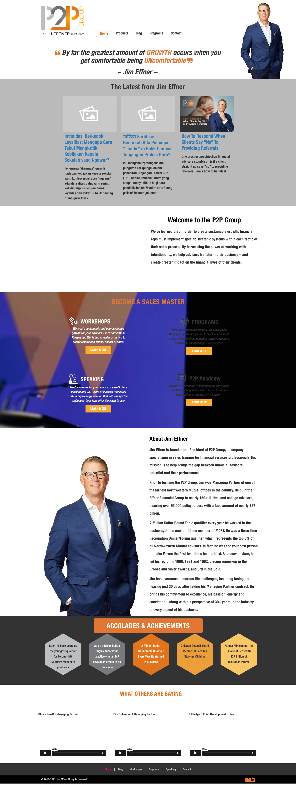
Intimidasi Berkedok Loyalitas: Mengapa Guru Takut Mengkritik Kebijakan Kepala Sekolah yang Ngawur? (88, 148)
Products (122, 33)
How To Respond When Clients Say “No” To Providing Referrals (203, 142)
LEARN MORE (98, 350)
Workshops (136, 769)
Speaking (171, 769)
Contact (176, 33)
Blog (139, 33)
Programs (156, 33)
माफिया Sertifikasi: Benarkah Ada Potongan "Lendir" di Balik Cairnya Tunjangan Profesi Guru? (147, 145)
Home (104, 33)
